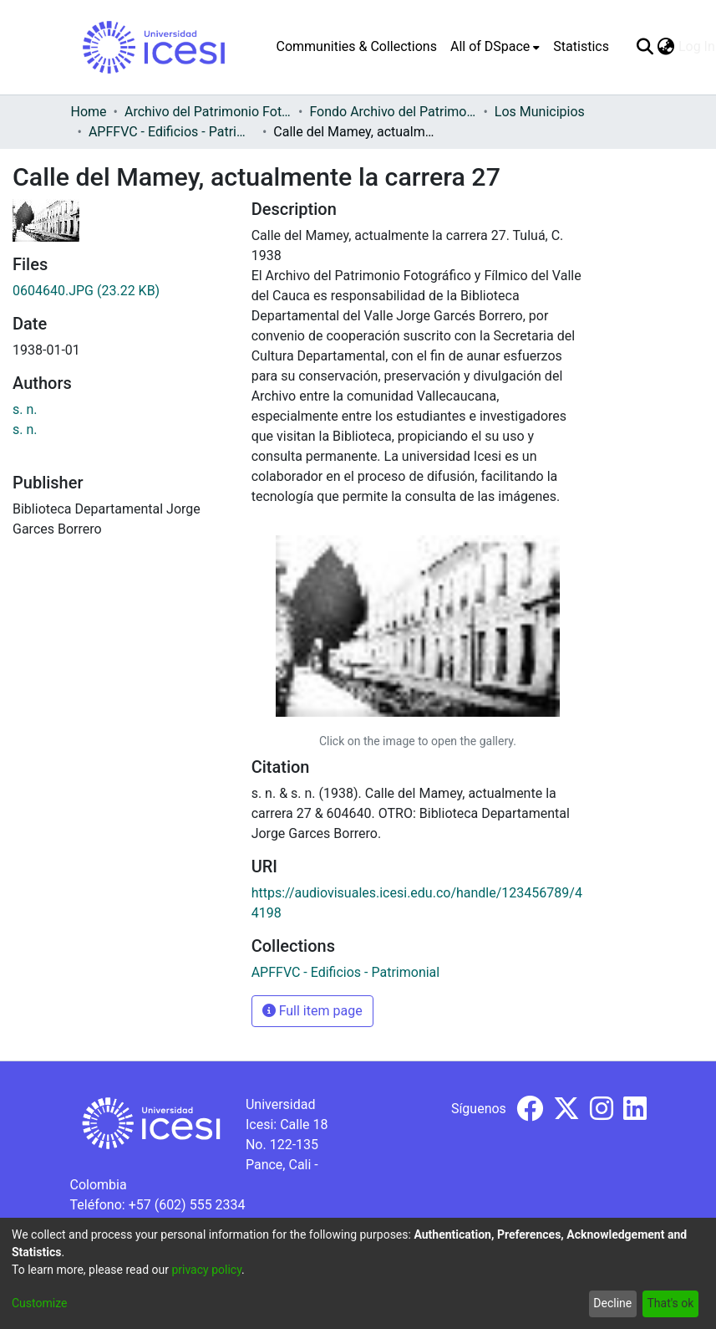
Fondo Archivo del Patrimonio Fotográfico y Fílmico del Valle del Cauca (392, 112)
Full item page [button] (312, 1011)
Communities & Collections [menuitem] (357, 46)
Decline (612, 1303)
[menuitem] (495, 47)
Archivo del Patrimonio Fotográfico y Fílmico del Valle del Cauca (208, 112)
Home (89, 112)
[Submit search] (645, 47)
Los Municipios (540, 112)
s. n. (25, 409)
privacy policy (206, 1269)
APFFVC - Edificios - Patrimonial (172, 132)
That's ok (670, 1303)
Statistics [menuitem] (581, 46)
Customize (39, 1303)
